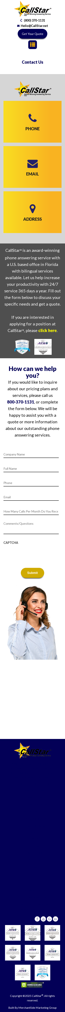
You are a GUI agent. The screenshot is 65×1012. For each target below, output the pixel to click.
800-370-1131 (20, 401)
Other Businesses (34, 825)
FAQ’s (34, 838)
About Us (34, 859)
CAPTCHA (10, 543)
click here (47, 330)
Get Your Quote (32, 34)
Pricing (34, 845)
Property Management (34, 818)
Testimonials (34, 852)
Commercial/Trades (34, 804)
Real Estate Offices (34, 811)
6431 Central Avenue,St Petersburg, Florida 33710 (34, 906)
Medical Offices (34, 790)
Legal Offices (34, 797)
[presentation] (29, 553)
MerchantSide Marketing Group (37, 1007)
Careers (34, 867)
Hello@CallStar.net (34, 26)
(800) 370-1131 (34, 20)
